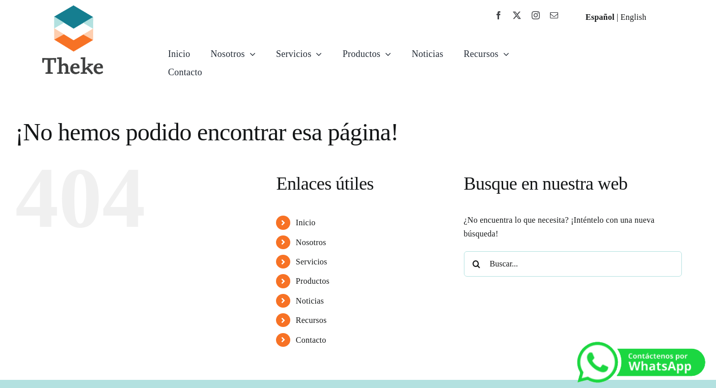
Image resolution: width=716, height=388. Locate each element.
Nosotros (311, 242)
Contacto (311, 340)
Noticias (310, 300)
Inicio (306, 222)
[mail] (554, 15)
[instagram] (536, 15)
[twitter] (517, 15)
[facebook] (498, 15)
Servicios (311, 261)
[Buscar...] (573, 264)
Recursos (311, 320)
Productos (312, 281)
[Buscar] (476, 264)
